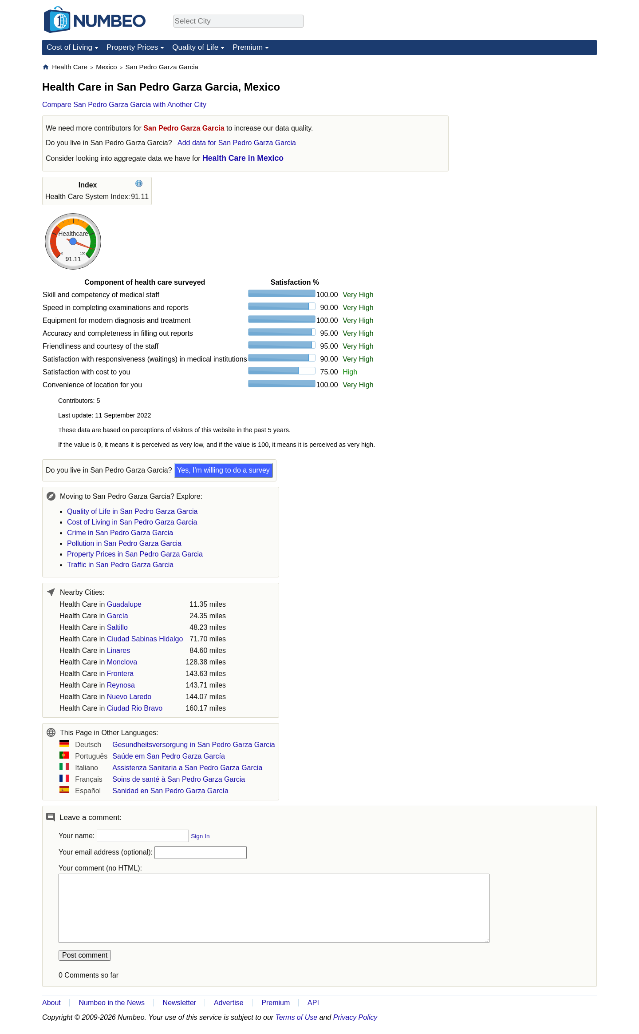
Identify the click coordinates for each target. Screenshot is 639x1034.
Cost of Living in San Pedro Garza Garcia (132, 522)
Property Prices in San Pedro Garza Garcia (135, 554)
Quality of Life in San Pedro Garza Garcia (132, 511)
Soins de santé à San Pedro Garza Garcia (178, 779)
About (51, 1002)
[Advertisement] (530, 118)
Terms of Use (297, 1017)
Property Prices (132, 47)
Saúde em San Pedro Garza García (168, 756)
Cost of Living (69, 47)
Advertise (229, 1002)
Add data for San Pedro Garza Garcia (237, 143)
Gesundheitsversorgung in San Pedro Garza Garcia (193, 744)
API (313, 1002)
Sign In (200, 836)
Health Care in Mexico (243, 158)
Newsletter (180, 1002)
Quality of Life (195, 47)
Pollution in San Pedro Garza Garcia (124, 543)
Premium (248, 47)
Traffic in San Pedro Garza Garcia (120, 565)
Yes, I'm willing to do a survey (223, 470)
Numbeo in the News (112, 1002)
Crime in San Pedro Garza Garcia (120, 533)
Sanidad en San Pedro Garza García (170, 791)
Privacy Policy (355, 1017)
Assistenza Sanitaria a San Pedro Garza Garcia (187, 768)
